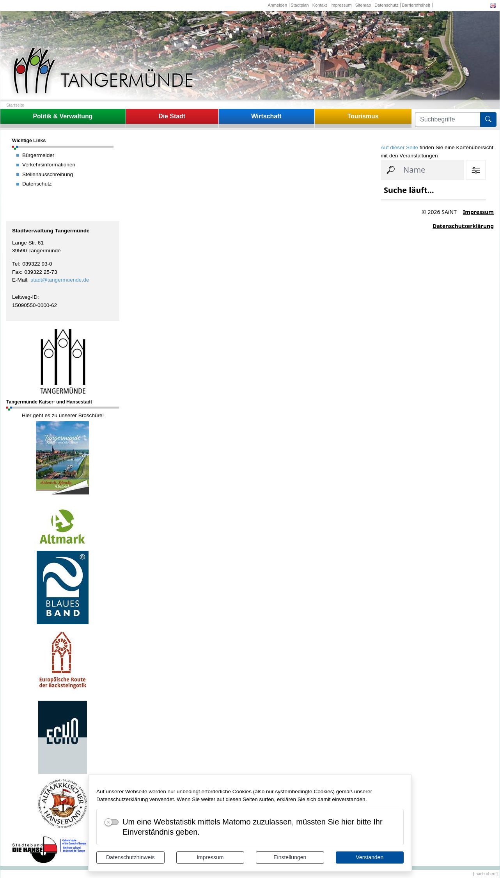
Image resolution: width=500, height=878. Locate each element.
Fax (16, 272)
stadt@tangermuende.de (59, 280)
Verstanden (369, 857)
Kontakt (319, 5)
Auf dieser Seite (399, 147)
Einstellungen (289, 857)
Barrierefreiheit (416, 5)
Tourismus (362, 116)
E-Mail (19, 280)
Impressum (210, 857)
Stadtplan (300, 5)
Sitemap (363, 5)
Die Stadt (171, 116)
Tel (15, 264)
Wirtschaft (266, 116)
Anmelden (277, 5)
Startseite (15, 105)
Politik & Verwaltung (62, 116)
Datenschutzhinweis (130, 857)
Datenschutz (386, 5)
